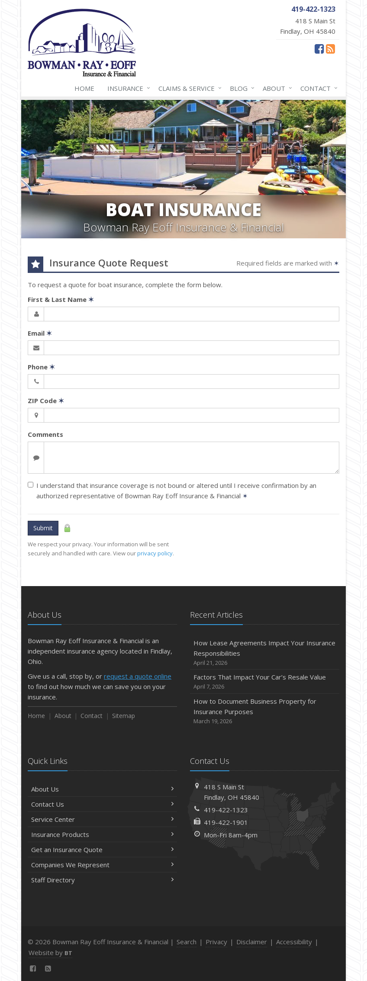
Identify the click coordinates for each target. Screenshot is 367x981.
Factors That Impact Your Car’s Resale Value (264, 682)
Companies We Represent (102, 864)
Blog (240, 88)
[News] (330, 48)
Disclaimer (251, 941)
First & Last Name (61, 299)
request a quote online (137, 676)
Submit (43, 528)
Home (84, 88)
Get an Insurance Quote (102, 849)
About (276, 88)
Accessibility (294, 941)
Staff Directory (102, 879)
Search (186, 941)
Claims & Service (188, 88)
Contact (317, 88)
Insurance (127, 88)
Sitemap (123, 716)
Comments (45, 434)
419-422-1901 (226, 822)
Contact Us (102, 804)
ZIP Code (46, 400)
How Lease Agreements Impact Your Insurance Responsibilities (264, 652)
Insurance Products (102, 834)
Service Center (102, 819)
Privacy (216, 941)
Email (40, 333)
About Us (102, 789)
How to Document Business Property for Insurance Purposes (264, 711)
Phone (41, 366)
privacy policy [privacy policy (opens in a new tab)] (155, 553)
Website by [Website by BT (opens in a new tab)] (50, 952)
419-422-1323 (226, 809)
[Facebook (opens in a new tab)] (319, 48)
